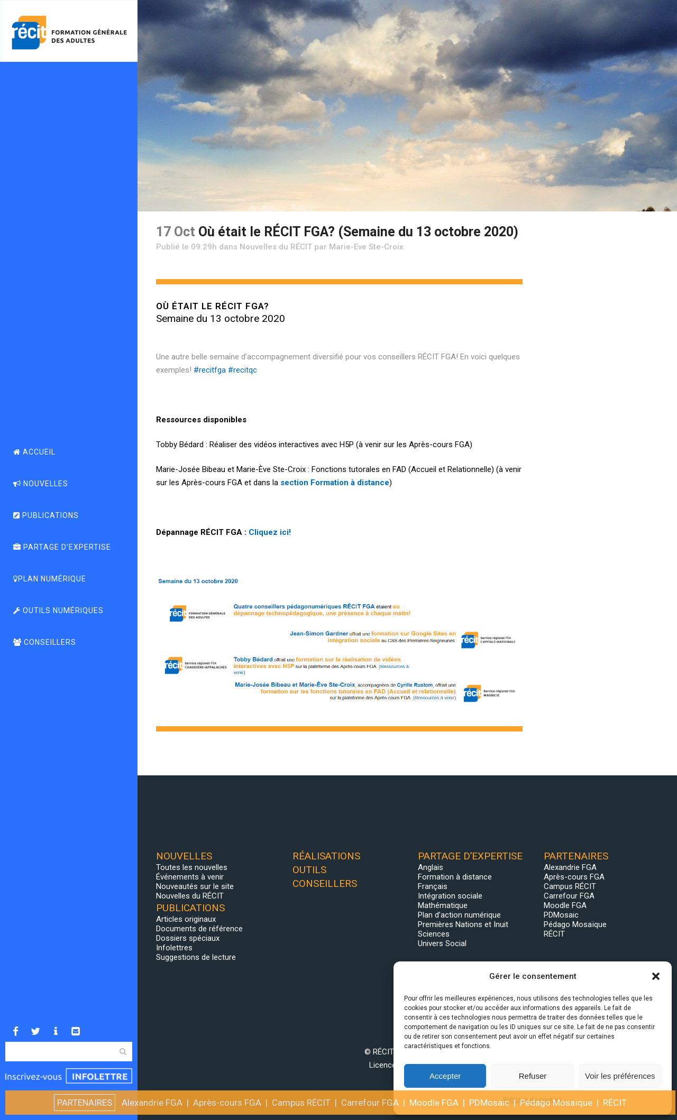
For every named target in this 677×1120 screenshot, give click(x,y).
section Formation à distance (334, 482)
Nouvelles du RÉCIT (276, 247)
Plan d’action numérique (459, 915)
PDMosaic (561, 915)
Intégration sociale (450, 896)
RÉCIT (554, 934)
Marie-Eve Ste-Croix (366, 247)
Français (432, 886)
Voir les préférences (620, 1075)
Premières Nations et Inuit (463, 924)
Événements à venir (190, 877)
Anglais (430, 867)
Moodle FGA (565, 905)
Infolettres (174, 947)
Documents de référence (199, 928)
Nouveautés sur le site (195, 886)
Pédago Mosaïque (575, 924)
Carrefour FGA (569, 896)
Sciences (434, 934)
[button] (656, 976)
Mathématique (443, 905)
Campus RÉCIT (570, 886)
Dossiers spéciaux (187, 938)
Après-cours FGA (574, 877)
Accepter (445, 1075)
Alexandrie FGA (570, 867)
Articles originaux (186, 919)
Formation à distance (455, 877)
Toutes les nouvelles (191, 867)
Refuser (533, 1075)
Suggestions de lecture (196, 957)
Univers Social (442, 943)
